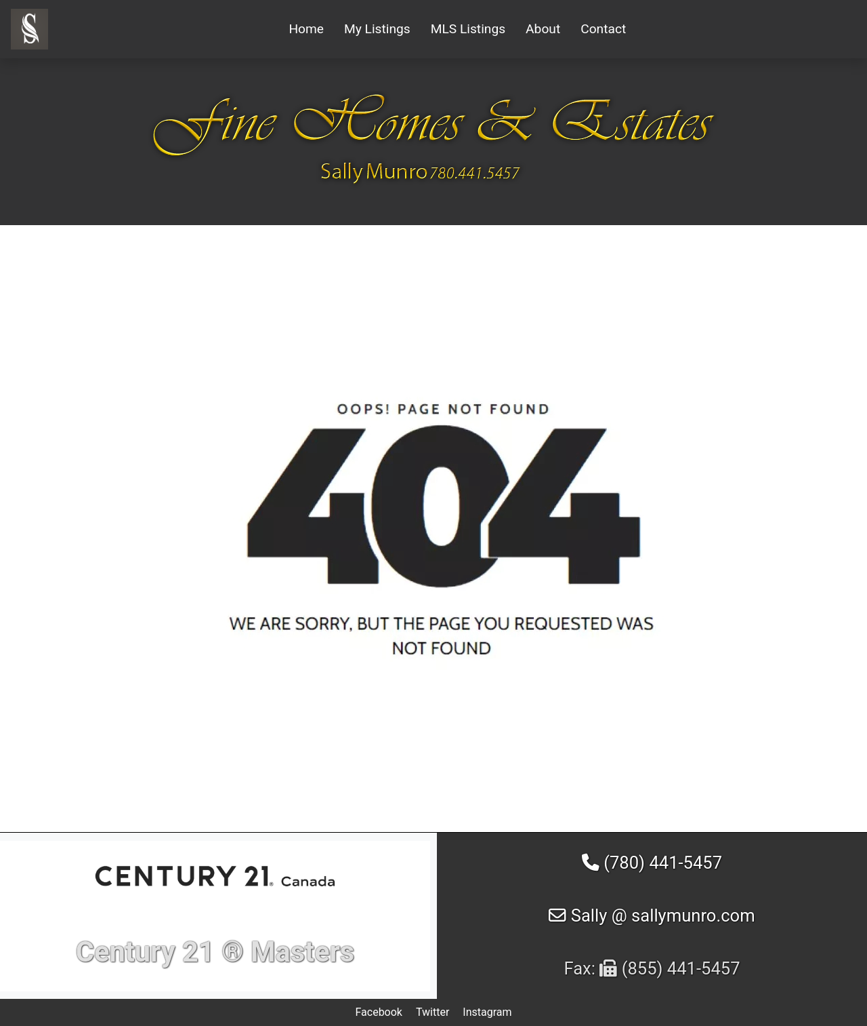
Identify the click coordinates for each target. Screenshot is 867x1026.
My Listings (377, 29)
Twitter (432, 1012)
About (543, 29)
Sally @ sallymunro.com (652, 915)
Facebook (378, 1012)
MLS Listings (468, 29)
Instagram (487, 1012)
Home (306, 29)
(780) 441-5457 (652, 862)
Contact (603, 29)
